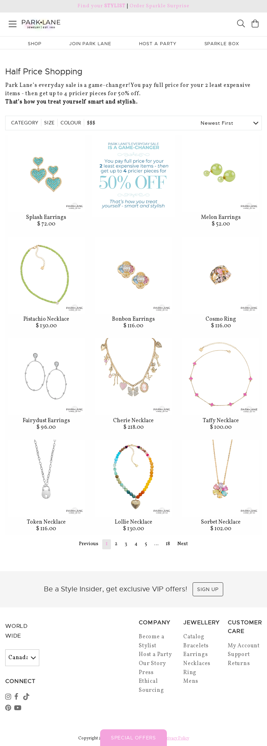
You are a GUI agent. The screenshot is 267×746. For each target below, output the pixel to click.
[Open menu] (12, 23)
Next (182, 544)
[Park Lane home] (66, 23)
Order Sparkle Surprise (159, 6)
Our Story (152, 663)
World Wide (16, 631)
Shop (34, 44)
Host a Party (155, 654)
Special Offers (133, 738)
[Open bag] (255, 24)
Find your (101, 6)
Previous (88, 544)
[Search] (241, 24)
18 (168, 544)
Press (146, 673)
